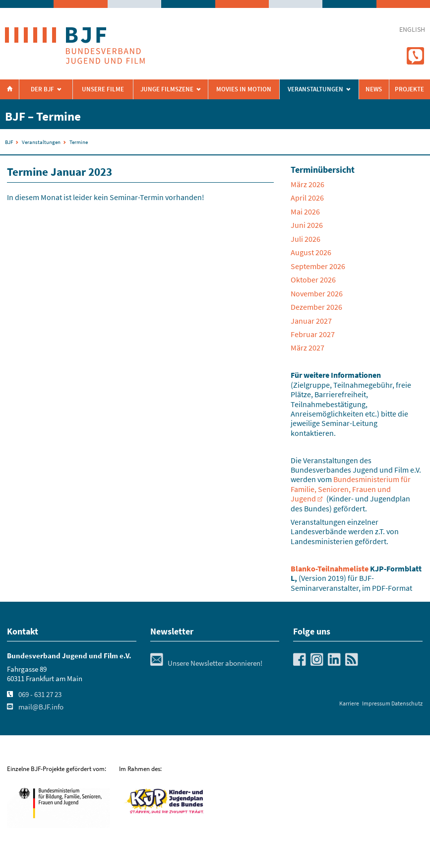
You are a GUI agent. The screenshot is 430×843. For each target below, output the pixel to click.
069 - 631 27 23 (39, 694)
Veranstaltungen (41, 142)
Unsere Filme (103, 89)
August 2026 (311, 252)
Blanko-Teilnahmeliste (330, 568)
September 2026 (318, 266)
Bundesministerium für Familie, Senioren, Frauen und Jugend (351, 488)
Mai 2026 (305, 211)
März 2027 (307, 347)
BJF (9, 142)
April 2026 (307, 198)
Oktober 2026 (313, 279)
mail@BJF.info (40, 706)
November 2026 (317, 293)
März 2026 (307, 184)
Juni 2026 (307, 225)
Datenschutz (407, 703)
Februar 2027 (313, 334)
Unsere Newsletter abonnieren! (206, 663)
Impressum (376, 703)
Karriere (349, 703)
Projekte (409, 89)
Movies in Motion (243, 89)
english (412, 29)
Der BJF (42, 89)
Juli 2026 (305, 239)
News (374, 89)
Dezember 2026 (316, 307)
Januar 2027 (311, 321)
